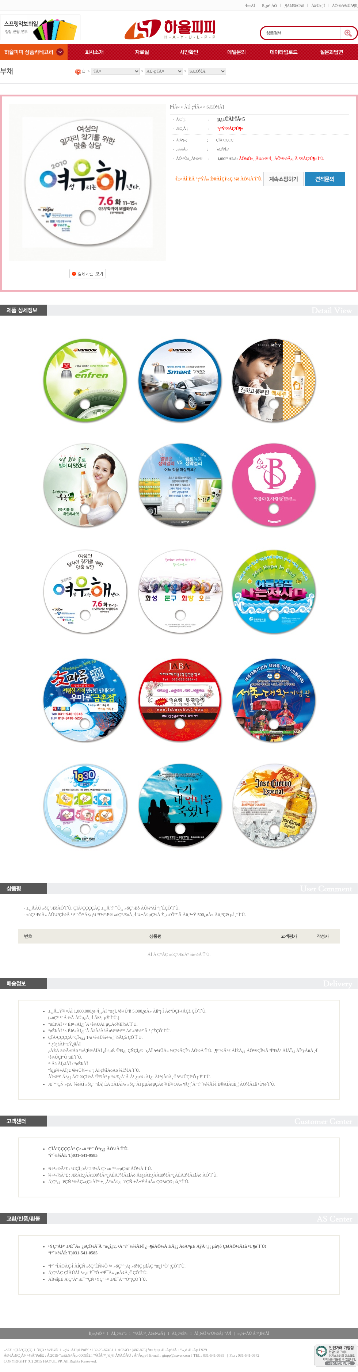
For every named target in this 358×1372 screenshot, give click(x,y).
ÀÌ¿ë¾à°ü (119, 1333)
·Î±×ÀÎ (250, 5)
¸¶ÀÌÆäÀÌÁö (294, 5)
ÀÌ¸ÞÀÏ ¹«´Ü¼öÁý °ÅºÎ (212, 1333)
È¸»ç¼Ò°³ (96, 1333)
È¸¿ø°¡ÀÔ (269, 5)
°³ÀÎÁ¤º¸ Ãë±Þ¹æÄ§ (149, 1333)
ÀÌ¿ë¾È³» (179, 1333)
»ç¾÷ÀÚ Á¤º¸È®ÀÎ (253, 1333)
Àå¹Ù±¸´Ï (318, 5)
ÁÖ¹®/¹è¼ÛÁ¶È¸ (345, 5)
